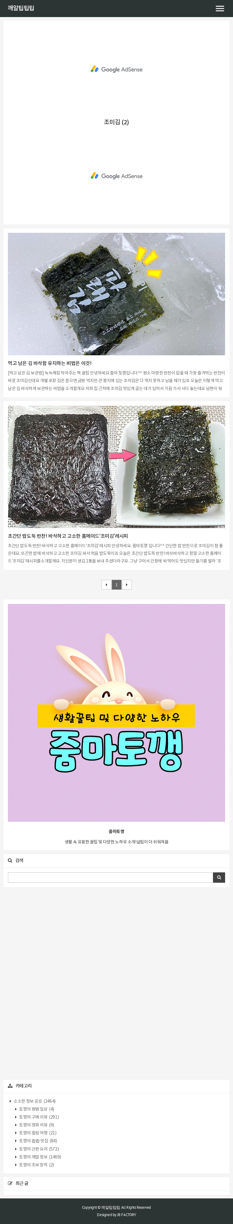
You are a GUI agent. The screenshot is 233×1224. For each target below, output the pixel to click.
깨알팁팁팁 (21, 8)
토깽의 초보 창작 (36, 1165)
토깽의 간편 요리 (39, 1149)
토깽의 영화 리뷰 (36, 1125)
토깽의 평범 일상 (36, 1109)
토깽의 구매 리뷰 (39, 1117)
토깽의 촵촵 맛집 (38, 1141)
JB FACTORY (126, 1214)
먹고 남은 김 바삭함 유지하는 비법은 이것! (49, 363)
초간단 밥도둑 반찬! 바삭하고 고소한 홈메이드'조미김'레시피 (68, 536)
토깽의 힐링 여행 (38, 1133)
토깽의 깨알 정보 (40, 1157)
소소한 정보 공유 (34, 1101)
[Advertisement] (116, 69)
